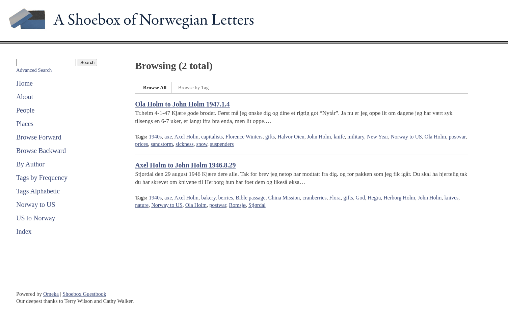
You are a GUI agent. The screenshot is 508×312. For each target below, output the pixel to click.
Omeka (51, 294)
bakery (208, 197)
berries (225, 197)
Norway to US (35, 204)
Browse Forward (38, 137)
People (25, 110)
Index (24, 231)
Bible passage (250, 197)
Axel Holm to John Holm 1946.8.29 (185, 165)
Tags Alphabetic (38, 191)
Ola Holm (435, 136)
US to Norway (35, 218)
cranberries (314, 197)
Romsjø (237, 205)
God (360, 197)
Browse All (154, 87)
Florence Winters (244, 136)
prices (141, 144)
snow (202, 144)
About (24, 96)
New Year (377, 136)
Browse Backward (41, 150)
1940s (155, 136)
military (355, 136)
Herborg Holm (399, 197)
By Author (30, 164)
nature (142, 205)
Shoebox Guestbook (84, 294)
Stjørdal (257, 205)
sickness (184, 144)
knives (451, 197)
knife (339, 136)
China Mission (284, 197)
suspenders (222, 144)
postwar (457, 136)
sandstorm (162, 144)
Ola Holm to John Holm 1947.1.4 (182, 104)
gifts (270, 136)
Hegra (374, 197)
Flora (335, 197)
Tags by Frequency (42, 177)
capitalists (212, 136)
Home (24, 83)
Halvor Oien (290, 136)
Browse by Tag (193, 87)
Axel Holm (187, 136)
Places (24, 123)
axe (168, 136)
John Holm (319, 136)
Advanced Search (34, 70)
